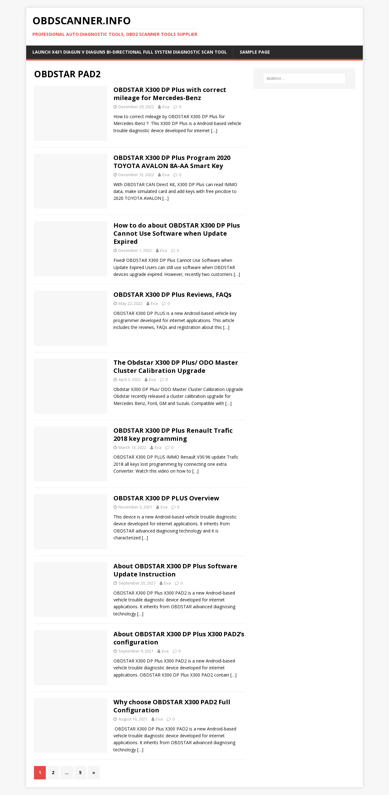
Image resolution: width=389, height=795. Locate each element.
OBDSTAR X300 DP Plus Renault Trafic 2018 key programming (173, 434)
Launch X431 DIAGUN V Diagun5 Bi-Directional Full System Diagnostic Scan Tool (129, 52)
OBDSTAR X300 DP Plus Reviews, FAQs (172, 294)
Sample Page (255, 52)
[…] (214, 130)
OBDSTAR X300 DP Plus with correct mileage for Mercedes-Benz (169, 93)
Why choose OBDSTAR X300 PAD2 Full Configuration (171, 706)
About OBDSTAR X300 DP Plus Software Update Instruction (175, 570)
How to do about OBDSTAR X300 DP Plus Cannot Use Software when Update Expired (176, 233)
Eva (165, 106)
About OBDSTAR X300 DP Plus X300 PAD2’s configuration (178, 638)
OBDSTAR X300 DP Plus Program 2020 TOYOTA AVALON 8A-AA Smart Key (171, 161)
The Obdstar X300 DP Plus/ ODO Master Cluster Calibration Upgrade (175, 366)
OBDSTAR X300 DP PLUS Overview (166, 498)
